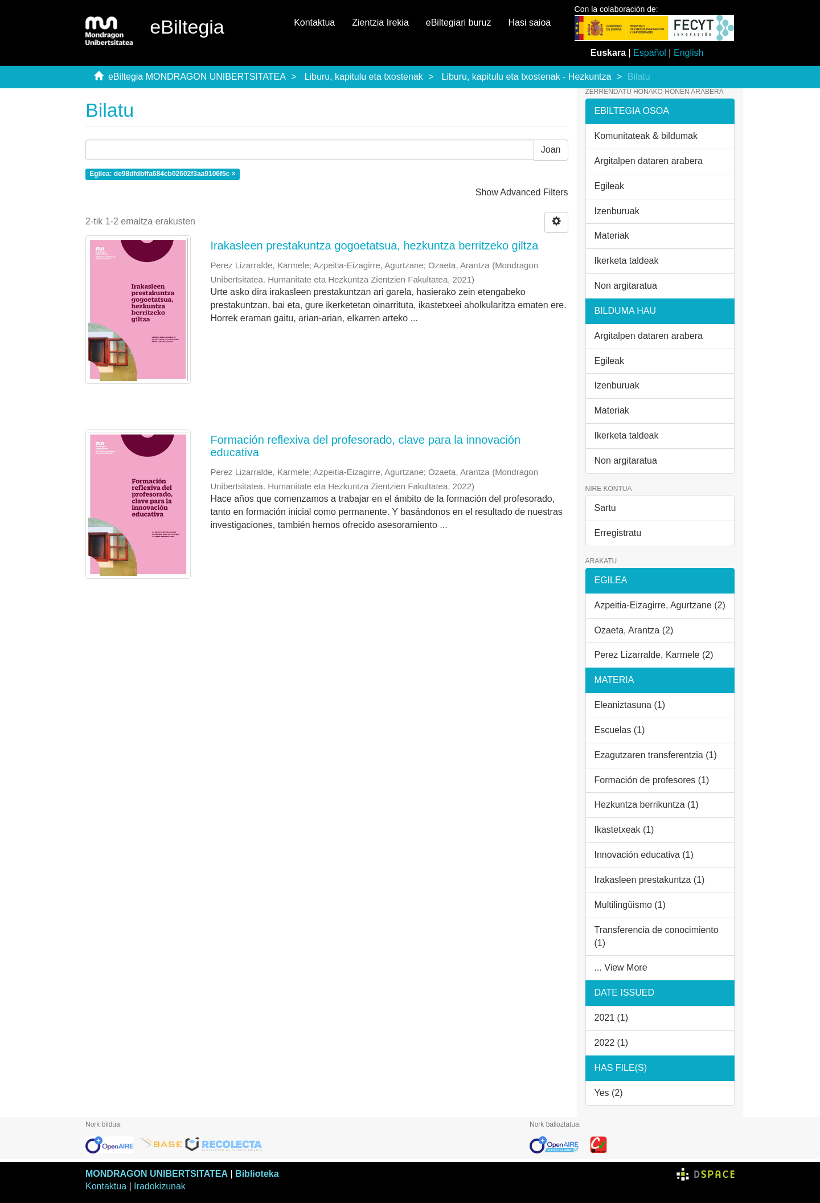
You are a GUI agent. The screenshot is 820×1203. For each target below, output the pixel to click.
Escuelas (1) (619, 730)
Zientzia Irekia (380, 22)
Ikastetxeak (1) (624, 829)
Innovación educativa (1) (644, 855)
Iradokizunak (160, 1186)
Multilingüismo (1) (630, 905)
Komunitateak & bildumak (646, 136)
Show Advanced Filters (521, 192)
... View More (620, 967)
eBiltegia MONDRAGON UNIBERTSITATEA (197, 76)
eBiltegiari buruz (458, 22)
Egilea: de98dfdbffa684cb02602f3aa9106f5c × (162, 174)
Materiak (611, 235)
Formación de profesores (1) (652, 780)
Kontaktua (314, 22)
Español (649, 53)
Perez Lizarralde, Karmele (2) (654, 655)
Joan (551, 149)
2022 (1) (611, 1042)
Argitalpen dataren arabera (648, 161)
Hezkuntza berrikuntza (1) (646, 804)
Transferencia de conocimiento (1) (656, 936)
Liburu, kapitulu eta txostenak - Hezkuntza (527, 76)
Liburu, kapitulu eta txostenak (364, 76)
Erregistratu (618, 533)
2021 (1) (611, 1017)
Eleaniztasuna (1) (630, 705)
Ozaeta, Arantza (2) (634, 630)
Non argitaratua (625, 285)
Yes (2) (608, 1093)
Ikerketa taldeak (626, 260)
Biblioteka (256, 1174)
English (688, 53)
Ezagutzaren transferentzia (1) (655, 755)
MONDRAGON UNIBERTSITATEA (156, 1174)
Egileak (609, 186)
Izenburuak (616, 211)
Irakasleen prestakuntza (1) (649, 880)
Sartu (605, 508)
